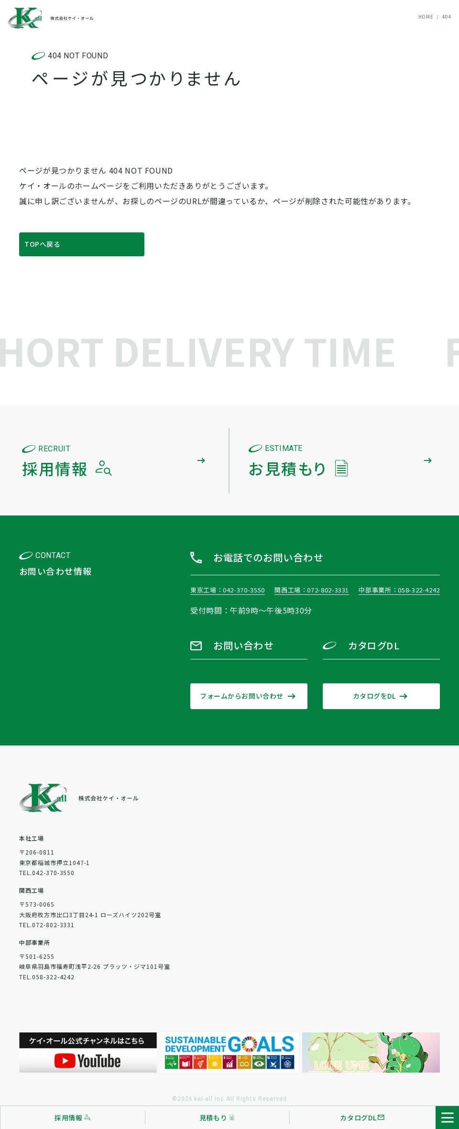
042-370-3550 (244, 590)
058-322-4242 (419, 590)
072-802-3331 (328, 590)
